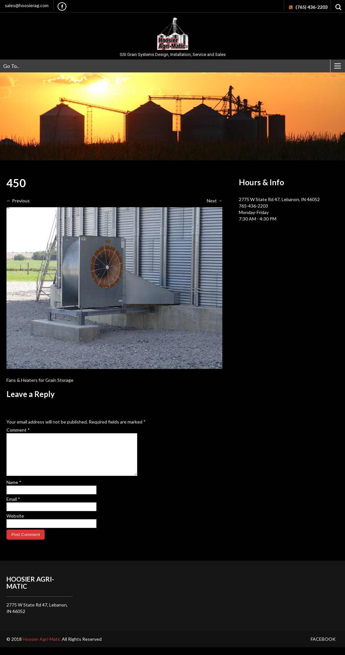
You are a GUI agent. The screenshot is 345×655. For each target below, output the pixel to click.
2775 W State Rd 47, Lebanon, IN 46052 (279, 199)
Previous (18, 200)
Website (15, 523)
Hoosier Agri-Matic (42, 647)
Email (13, 507)
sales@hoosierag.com (27, 5)
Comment (18, 430)
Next (214, 200)
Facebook (323, 647)
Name (13, 490)
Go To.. (11, 66)
